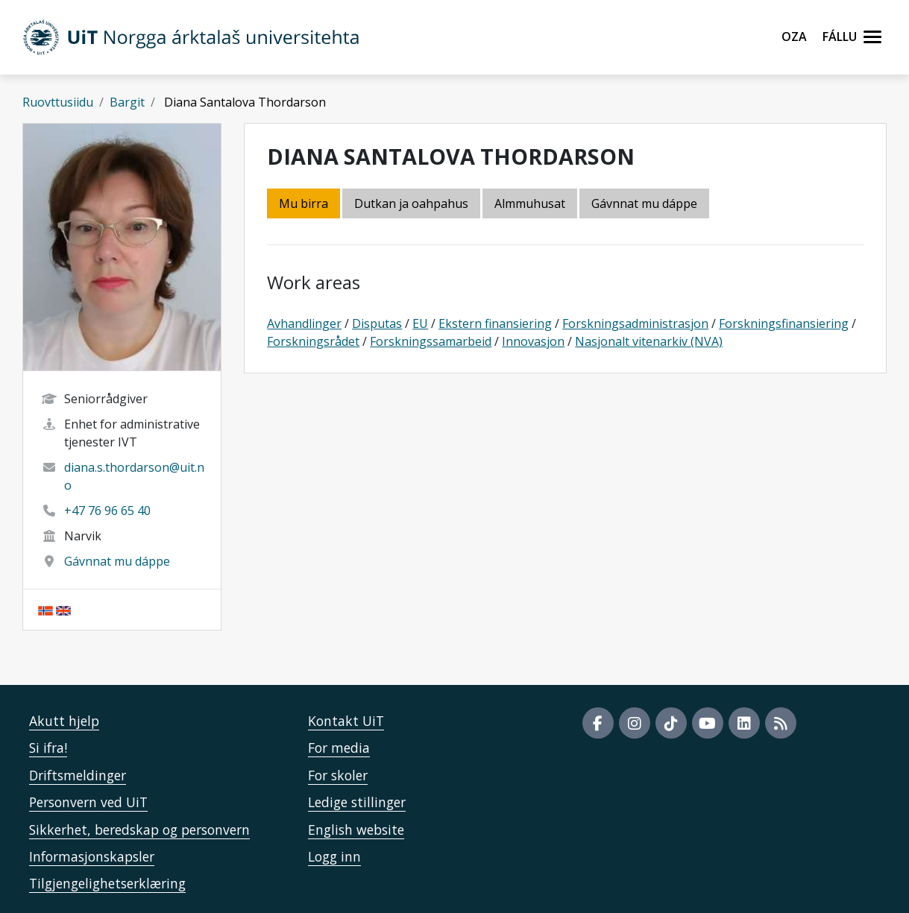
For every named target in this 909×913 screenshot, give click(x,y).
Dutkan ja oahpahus (411, 203)
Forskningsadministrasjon (635, 323)
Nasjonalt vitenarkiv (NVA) (649, 341)
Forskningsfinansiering (784, 323)
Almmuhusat (529, 203)
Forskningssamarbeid (430, 341)
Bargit (127, 102)
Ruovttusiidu (57, 102)
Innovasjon (533, 341)
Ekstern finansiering (495, 323)
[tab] (530, 205)
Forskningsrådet (313, 341)
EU (420, 323)
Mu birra (303, 203)
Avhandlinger (304, 323)
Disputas (377, 323)
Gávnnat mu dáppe (117, 561)
